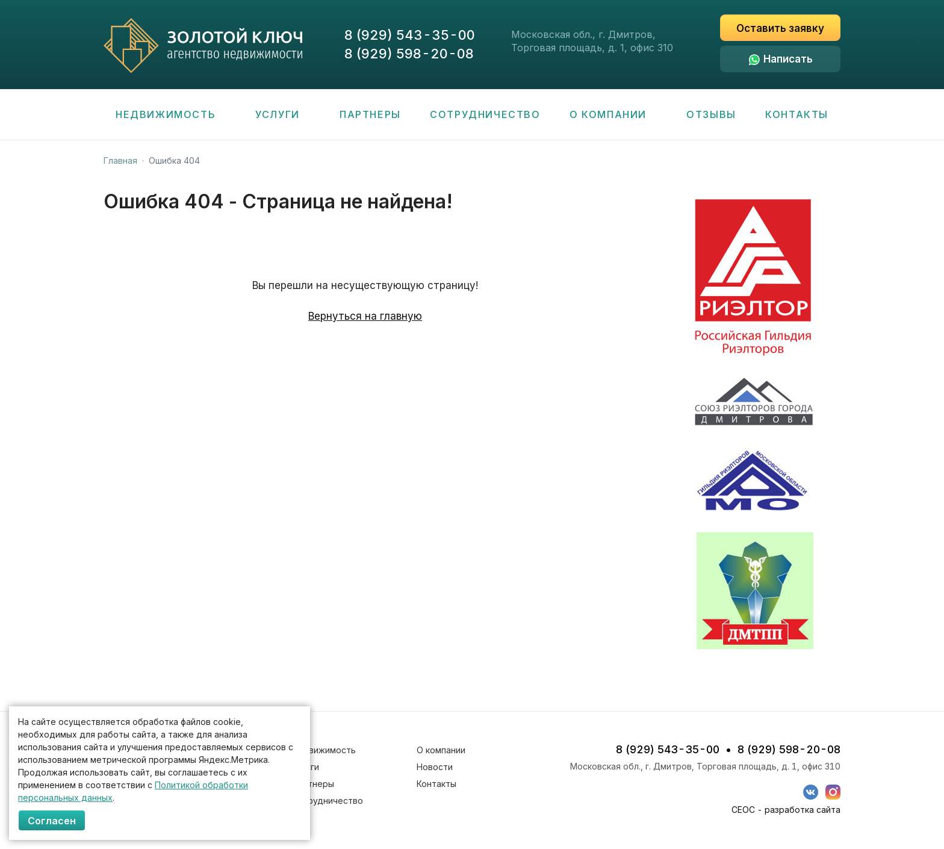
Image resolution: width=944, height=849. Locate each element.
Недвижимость (171, 114)
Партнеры (370, 114)
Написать (788, 59)
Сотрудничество (485, 114)
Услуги (282, 114)
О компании (613, 114)
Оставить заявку (780, 28)
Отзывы (711, 114)
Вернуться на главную (365, 316)
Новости (435, 767)
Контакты (796, 114)
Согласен (52, 821)
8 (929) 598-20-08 (409, 53)
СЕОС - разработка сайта (785, 809)
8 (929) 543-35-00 (409, 35)
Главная (120, 160)
